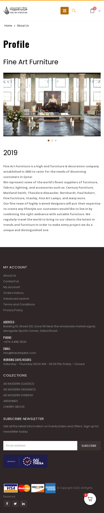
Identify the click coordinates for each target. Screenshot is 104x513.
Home (8, 25)
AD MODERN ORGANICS (19, 389)
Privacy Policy (13, 310)
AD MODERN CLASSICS (18, 384)
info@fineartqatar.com (19, 353)
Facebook (7, 503)
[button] (48, 140)
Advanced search (16, 298)
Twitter (15, 503)
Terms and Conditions (19, 304)
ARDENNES (10, 401)
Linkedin (23, 503)
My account (11, 287)
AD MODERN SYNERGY (18, 395)
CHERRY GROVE (14, 407)
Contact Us (11, 281)
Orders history (13, 293)
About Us (9, 275)
